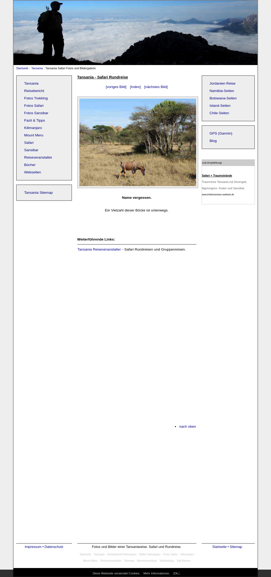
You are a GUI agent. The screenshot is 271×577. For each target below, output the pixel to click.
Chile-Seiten (219, 113)
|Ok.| (176, 573)
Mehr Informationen (156, 573)
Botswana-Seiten (223, 98)
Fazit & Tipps (34, 120)
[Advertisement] (136, 296)
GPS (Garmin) (221, 133)
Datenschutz (53, 547)
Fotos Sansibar (36, 113)
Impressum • (34, 547)
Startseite (21, 68)
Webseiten (32, 172)
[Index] (135, 87)
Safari (29, 143)
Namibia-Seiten (222, 91)
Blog (213, 141)
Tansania (37, 68)
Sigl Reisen (183, 560)
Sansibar (31, 150)
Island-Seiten (220, 106)
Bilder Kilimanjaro (149, 554)
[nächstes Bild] (156, 87)
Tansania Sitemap (38, 193)
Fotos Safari (33, 106)
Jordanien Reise (223, 83)
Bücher (29, 165)
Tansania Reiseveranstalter (99, 249)
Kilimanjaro (33, 128)
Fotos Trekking (36, 98)
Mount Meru (33, 135)
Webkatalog (167, 560)
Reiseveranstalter (38, 157)
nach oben (187, 426)
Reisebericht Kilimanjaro (122, 554)
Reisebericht (34, 91)
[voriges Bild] (116, 87)
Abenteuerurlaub (147, 560)
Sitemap (129, 560)
